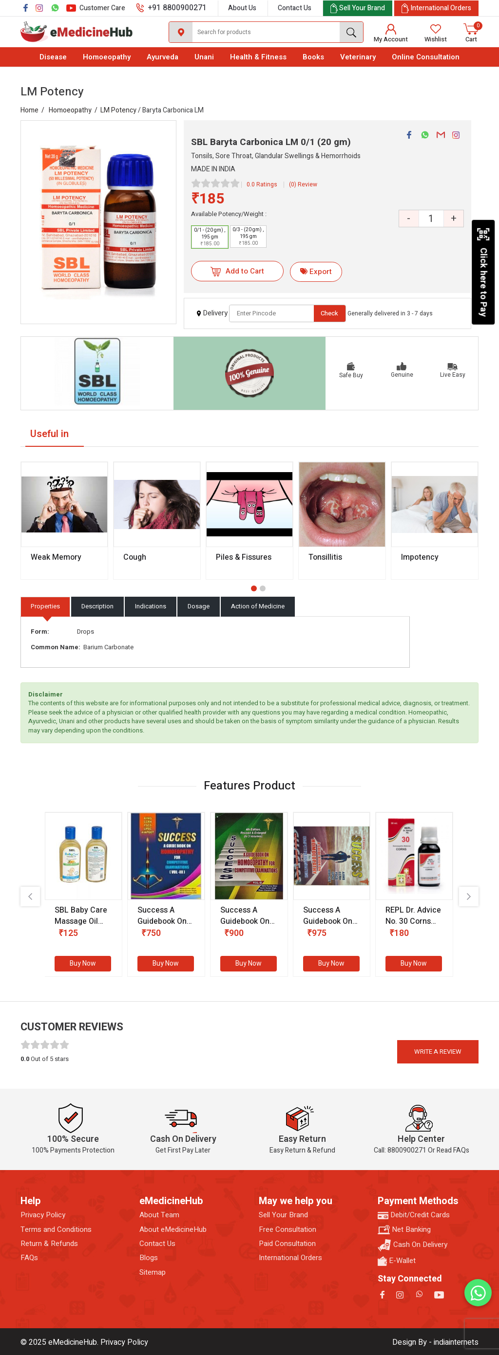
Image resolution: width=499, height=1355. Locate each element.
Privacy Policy (42, 1215)
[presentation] (30, 896)
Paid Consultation (287, 1244)
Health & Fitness (258, 57)
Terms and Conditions (56, 1230)
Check (329, 313)
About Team (159, 1215)
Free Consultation (287, 1230)
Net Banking (404, 1230)
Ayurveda (162, 57)
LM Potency (118, 110)
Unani (204, 57)
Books (313, 57)
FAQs (29, 1258)
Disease (53, 57)
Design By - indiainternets (435, 1342)
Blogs (148, 1258)
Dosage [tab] (199, 606)
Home (29, 110)
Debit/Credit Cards (414, 1215)
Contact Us (294, 8)
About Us (242, 8)
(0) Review (303, 184)
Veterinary (358, 57)
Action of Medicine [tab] (258, 606)
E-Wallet (397, 1261)
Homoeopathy (107, 57)
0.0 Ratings (262, 184)
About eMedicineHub (173, 1230)
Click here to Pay (483, 272)
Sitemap (152, 1272)
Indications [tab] (150, 606)
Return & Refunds (49, 1244)
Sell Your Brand (283, 1215)
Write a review (437, 1051)
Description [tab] (97, 606)
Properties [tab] (45, 606)
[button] (254, 588)
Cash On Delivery (412, 1245)
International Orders (290, 1258)
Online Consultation (426, 57)
